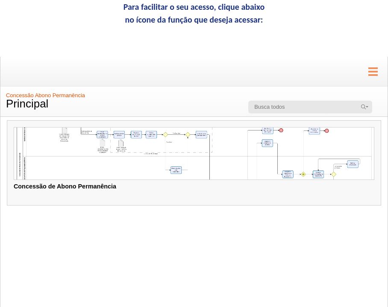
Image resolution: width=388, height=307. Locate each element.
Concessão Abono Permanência (45, 95)
